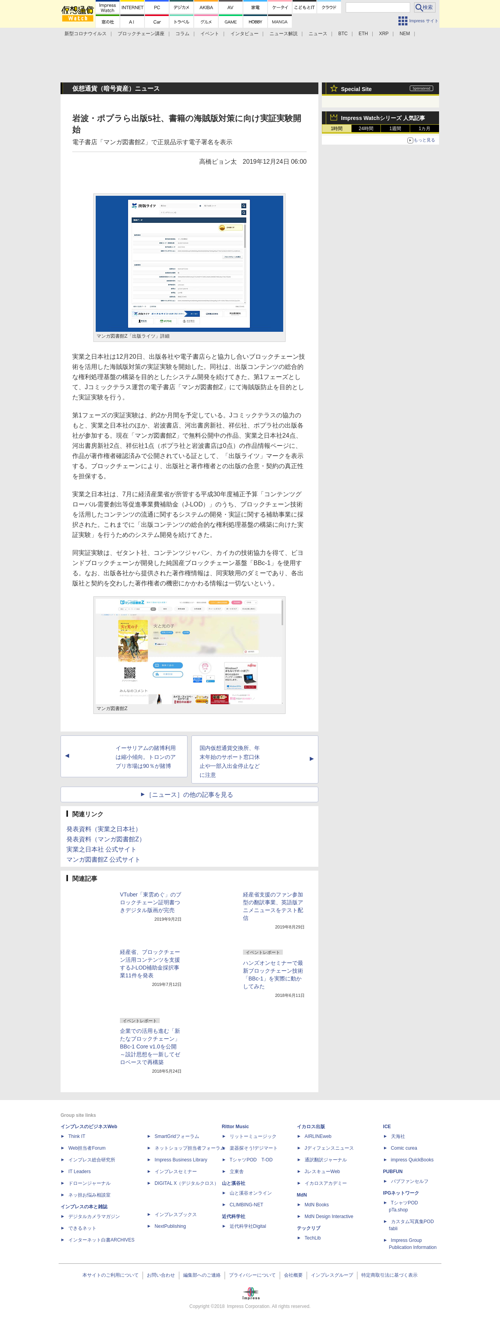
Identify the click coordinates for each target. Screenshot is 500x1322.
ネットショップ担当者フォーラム (190, 1148)
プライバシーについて (252, 1275)
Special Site (356, 89)
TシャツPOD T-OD (251, 1160)
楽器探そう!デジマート (254, 1148)
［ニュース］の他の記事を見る (189, 794)
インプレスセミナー (176, 1171)
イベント (209, 33)
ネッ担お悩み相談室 (89, 1195)
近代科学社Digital (248, 1226)
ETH (363, 33)
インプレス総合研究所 (91, 1160)
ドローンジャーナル (89, 1183)
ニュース (318, 33)
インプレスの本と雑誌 (84, 1206)
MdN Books (317, 1205)
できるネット (82, 1228)
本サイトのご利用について (110, 1275)
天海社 (398, 1136)
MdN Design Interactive (329, 1216)
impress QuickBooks (412, 1160)
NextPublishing (170, 1226)
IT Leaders (79, 1171)
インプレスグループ (332, 1275)
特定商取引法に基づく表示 (389, 1275)
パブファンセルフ (410, 1181)
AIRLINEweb (318, 1136)
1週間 (395, 128)
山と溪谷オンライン (251, 1193)
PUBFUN (393, 1171)
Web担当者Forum (86, 1148)
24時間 (366, 128)
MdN (302, 1195)
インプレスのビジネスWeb (89, 1126)
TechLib (313, 1238)
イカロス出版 (311, 1126)
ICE (387, 1126)
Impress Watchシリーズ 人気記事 (383, 118)
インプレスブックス (176, 1214)
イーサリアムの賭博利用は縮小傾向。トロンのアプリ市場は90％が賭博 (146, 757)
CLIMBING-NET (246, 1205)
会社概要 (293, 1275)
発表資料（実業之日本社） (103, 829)
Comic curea (404, 1148)
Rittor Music (235, 1126)
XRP (384, 33)
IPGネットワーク (401, 1193)
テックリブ (308, 1228)
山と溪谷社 (233, 1183)
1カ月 (425, 128)
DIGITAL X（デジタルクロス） (187, 1183)
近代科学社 (233, 1216)
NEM (405, 33)
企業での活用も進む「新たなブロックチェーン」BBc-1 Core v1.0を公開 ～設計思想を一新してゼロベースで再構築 (150, 1046)
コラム (182, 33)
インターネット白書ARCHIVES (101, 1240)
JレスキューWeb (322, 1171)
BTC (343, 33)
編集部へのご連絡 (202, 1275)
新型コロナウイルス (85, 33)
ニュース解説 (284, 33)
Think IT (76, 1136)
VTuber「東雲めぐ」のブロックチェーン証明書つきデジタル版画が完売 (150, 902)
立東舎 (237, 1171)
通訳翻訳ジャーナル (326, 1160)
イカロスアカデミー (326, 1183)
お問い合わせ (161, 1275)
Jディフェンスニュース (329, 1148)
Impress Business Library (181, 1160)
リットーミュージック (253, 1136)
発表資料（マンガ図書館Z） (105, 839)
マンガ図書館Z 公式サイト (103, 859)
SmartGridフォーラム (177, 1136)
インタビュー (244, 33)
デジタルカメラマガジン (94, 1216)
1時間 (337, 128)
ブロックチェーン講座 (141, 33)
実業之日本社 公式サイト (101, 849)
